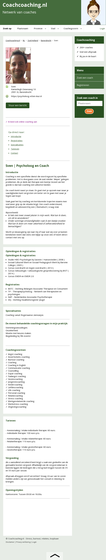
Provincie (38, 28)
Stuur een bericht (18, 105)
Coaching (11, 362)
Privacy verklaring (23, 542)
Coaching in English (16, 365)
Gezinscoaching (14, 379)
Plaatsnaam (22, 28)
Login (102, 28)
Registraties (16, 140)
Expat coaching (14, 373)
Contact (14, 153)
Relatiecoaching (14, 395)
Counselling (12, 370)
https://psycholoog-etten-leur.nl (26, 96)
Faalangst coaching (16, 376)
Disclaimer (10, 542)
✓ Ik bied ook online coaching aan (21, 121)
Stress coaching (14, 398)
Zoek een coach (85, 77)
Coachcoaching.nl (16, 538)
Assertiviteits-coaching (18, 356)
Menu (80, 70)
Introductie (16, 136)
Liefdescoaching (14, 387)
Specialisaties (17, 144)
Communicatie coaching (18, 368)
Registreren (83, 85)
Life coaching (13, 390)
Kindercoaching (14, 384)
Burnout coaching (15, 359)
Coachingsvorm (71, 28)
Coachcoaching (86, 40)
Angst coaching (14, 354)
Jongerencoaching (15, 381)
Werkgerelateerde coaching (20, 401)
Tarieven (15, 148)
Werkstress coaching (17, 404)
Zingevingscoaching (16, 406)
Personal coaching (15, 392)
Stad (53, 28)
